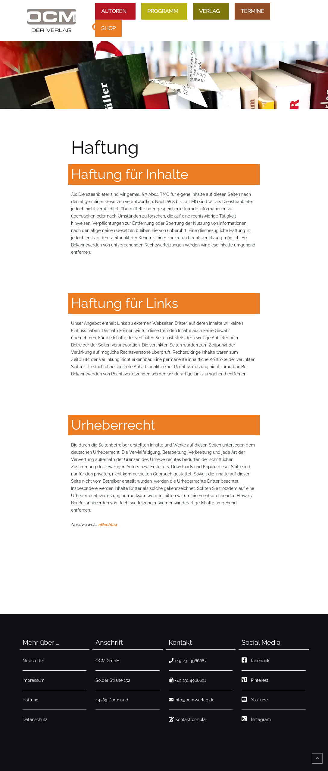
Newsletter (33, 660)
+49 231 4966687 (187, 660)
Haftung (31, 699)
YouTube (255, 699)
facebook (255, 660)
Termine (252, 11)
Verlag (209, 11)
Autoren (114, 11)
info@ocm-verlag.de (191, 699)
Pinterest (255, 680)
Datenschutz (35, 719)
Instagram (256, 719)
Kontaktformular (188, 719)
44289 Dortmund (111, 699)
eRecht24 (107, 524)
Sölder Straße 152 (112, 680)
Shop (108, 28)
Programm (162, 11)
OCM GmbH (107, 660)
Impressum (34, 680)
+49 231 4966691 (187, 680)
